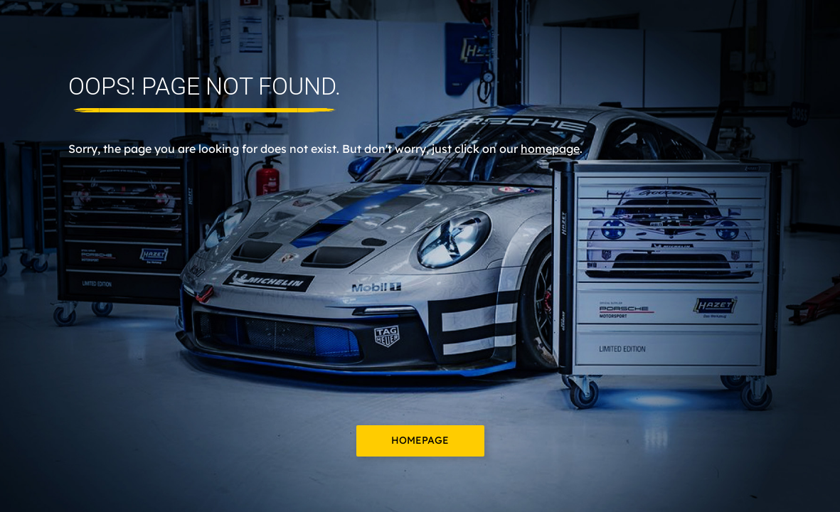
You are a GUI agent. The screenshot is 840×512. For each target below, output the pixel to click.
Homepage (420, 440)
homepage (550, 149)
